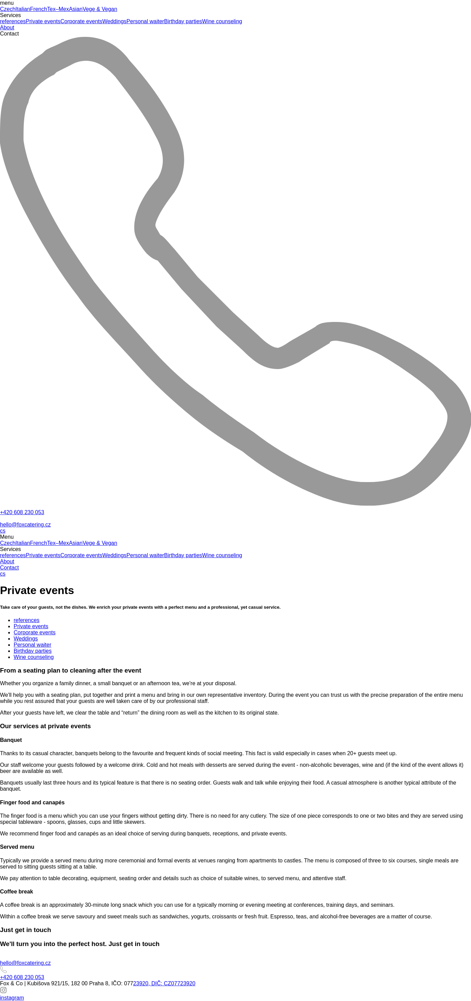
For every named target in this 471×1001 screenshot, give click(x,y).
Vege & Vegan (100, 9)
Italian (22, 9)
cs (2, 531)
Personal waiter (145, 21)
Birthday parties (183, 21)
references (13, 21)
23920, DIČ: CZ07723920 (164, 983)
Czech (7, 9)
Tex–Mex (58, 9)
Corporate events (81, 21)
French (38, 9)
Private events (43, 21)
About (7, 27)
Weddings (114, 21)
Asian (76, 9)
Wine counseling (222, 21)
